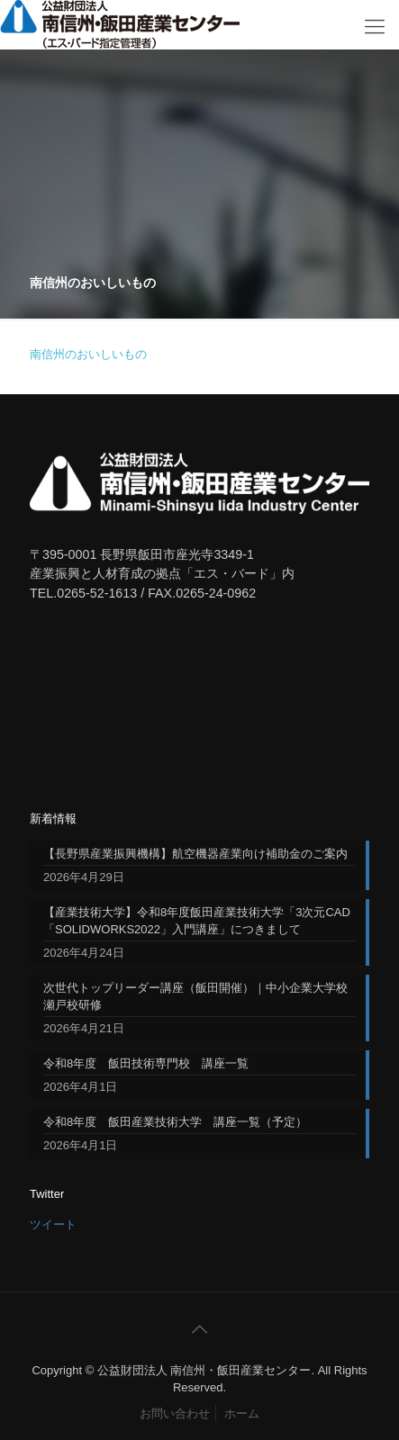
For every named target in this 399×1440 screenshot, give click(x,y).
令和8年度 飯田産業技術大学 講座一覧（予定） (175, 1122)
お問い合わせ (175, 1413)
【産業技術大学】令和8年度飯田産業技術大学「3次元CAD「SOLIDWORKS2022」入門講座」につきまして (196, 920)
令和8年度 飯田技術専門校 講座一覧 (146, 1063)
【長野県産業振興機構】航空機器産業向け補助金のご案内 (195, 853)
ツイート (53, 1224)
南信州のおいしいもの (88, 354)
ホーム (241, 1413)
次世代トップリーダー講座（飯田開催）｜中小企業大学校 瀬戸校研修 (195, 996)
